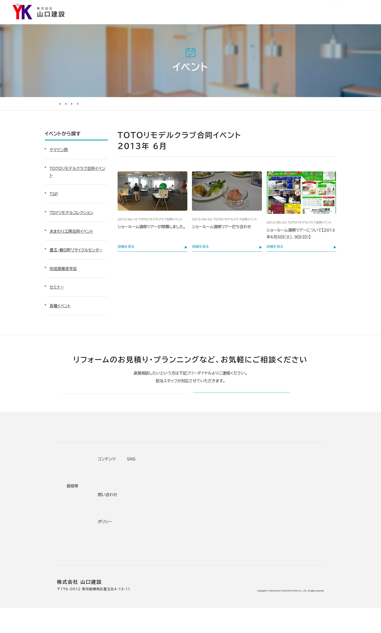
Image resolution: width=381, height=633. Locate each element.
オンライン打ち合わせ (85, 529)
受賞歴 (197, 529)
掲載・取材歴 (203, 537)
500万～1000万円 (150, 537)
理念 (195, 511)
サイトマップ (277, 6)
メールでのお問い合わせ (223, 404)
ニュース (242, 491)
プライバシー (246, 554)
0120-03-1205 (312, 6)
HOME (62, 105)
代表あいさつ (203, 502)
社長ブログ (253, 6)
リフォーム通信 (228, 6)
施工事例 (220, 19)
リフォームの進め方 (83, 493)
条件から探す (142, 493)
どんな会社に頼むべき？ (88, 502)
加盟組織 (199, 520)
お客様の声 (256, 19)
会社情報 (199, 493)
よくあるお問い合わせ (86, 537)
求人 (195, 573)
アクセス (198, 564)
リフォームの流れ (81, 511)
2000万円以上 (145, 520)
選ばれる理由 (182, 19)
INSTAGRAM (292, 509)
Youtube (287, 491)
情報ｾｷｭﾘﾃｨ (245, 563)
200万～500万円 (148, 546)
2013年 (143, 105)
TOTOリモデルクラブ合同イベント (110, 105)
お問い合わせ (247, 527)
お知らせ (204, 6)
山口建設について (354, 19)
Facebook (289, 500)
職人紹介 (199, 555)
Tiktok (285, 527)
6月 (157, 105)
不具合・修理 (246, 536)
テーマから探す (144, 502)
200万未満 (141, 555)
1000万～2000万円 (151, 529)
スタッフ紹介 (203, 546)
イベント (77, 105)
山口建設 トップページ (76, 451)
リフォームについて (302, 19)
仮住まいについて (82, 520)
